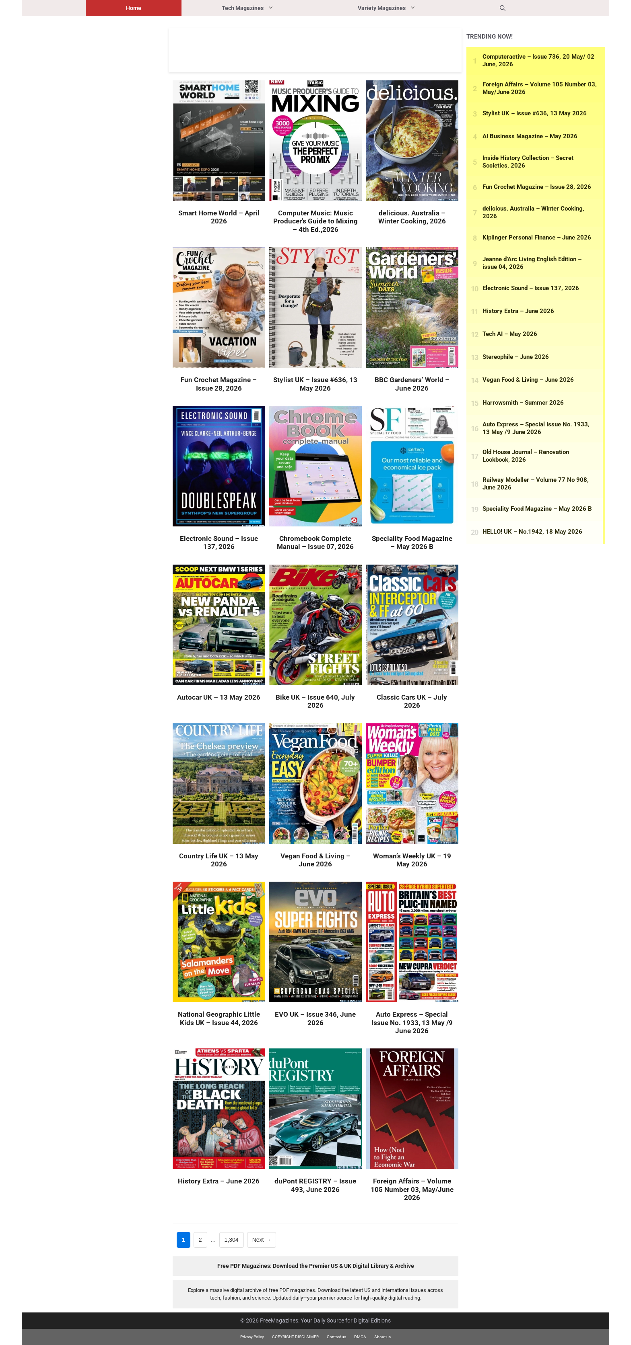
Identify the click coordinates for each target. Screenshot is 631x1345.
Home (133, 8)
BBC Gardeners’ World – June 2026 (412, 384)
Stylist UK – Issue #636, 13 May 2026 (315, 384)
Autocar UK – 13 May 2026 (218, 697)
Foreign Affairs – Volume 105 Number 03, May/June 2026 (412, 1189)
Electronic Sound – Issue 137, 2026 (219, 542)
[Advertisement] (315, 50)
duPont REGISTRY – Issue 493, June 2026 (315, 1185)
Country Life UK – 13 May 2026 (218, 860)
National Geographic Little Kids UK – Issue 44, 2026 (219, 1018)
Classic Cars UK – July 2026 (412, 701)
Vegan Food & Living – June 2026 (315, 860)
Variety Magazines (409, 8)
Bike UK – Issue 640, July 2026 (315, 701)
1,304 (231, 1239)
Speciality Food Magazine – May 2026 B (412, 542)
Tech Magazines (270, 8)
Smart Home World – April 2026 (219, 217)
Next (261, 1240)
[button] (503, 8)
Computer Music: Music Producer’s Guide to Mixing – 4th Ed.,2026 (315, 221)
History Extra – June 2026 (219, 1181)
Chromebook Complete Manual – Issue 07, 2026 (315, 542)
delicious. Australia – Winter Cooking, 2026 (412, 217)
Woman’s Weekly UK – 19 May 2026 (412, 860)
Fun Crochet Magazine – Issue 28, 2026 (219, 384)
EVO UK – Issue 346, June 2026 (315, 1018)
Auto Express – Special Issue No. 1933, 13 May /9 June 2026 (412, 1022)
